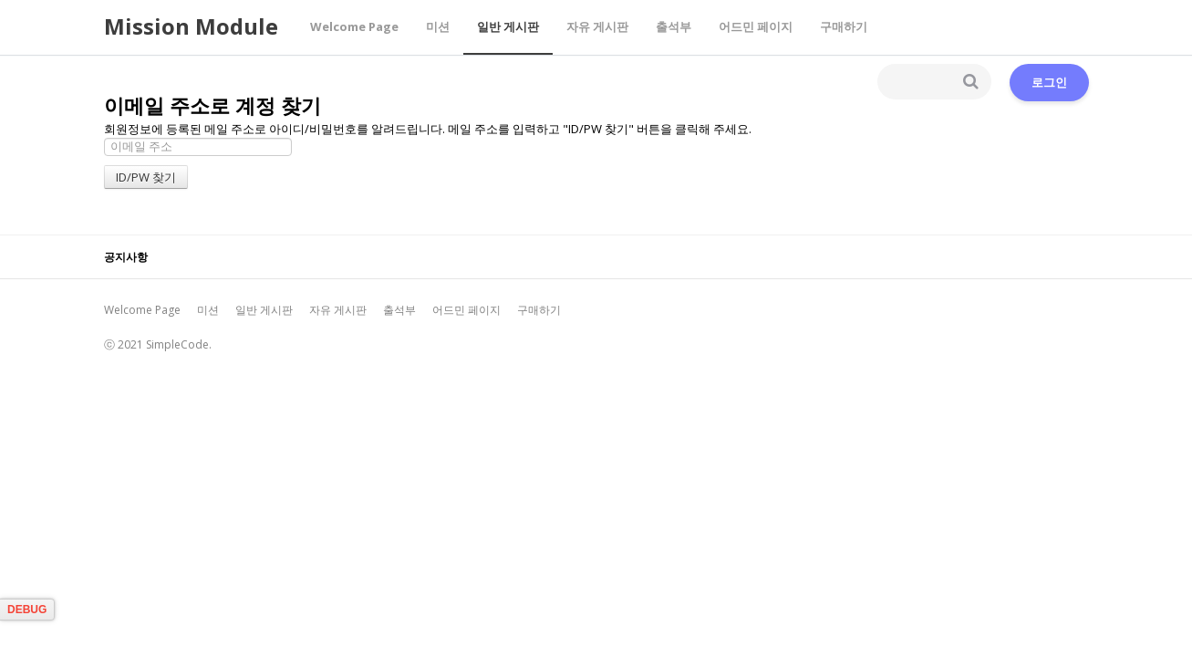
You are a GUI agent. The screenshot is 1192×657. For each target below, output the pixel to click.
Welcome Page (354, 26)
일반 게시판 (508, 26)
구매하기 (843, 26)
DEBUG (27, 609)
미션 (438, 26)
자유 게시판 (597, 26)
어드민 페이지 (756, 26)
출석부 (673, 26)
